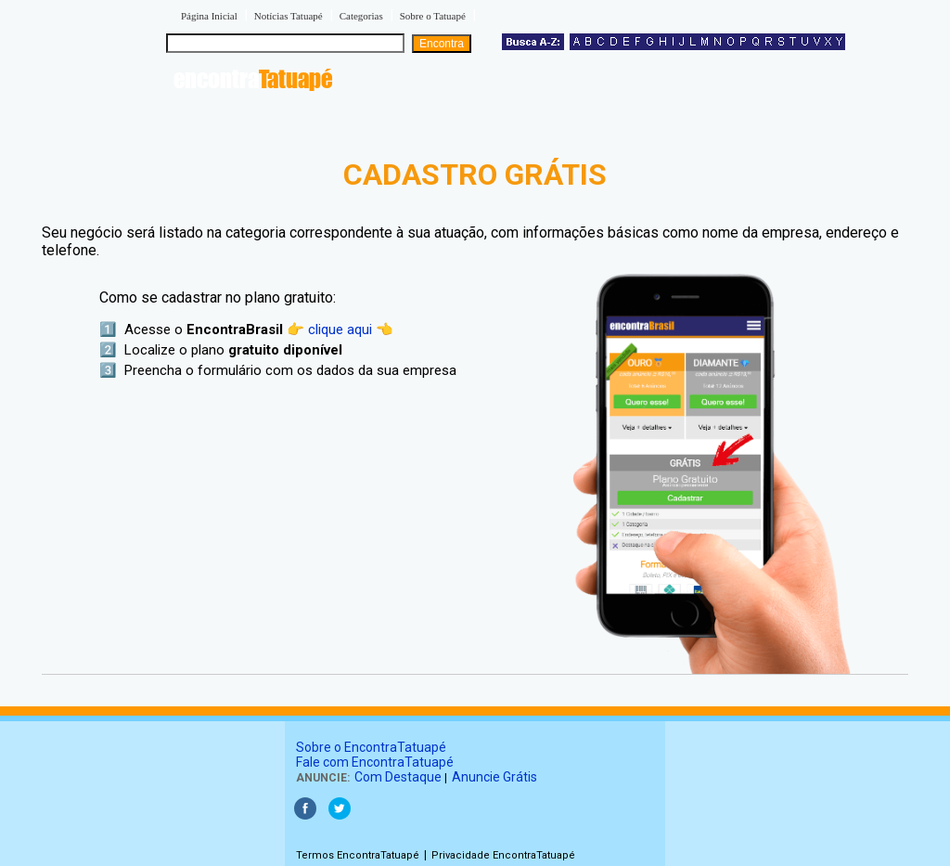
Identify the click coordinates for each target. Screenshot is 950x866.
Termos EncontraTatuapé (357, 855)
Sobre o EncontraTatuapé (371, 747)
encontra (252, 79)
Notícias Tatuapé (288, 15)
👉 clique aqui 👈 (340, 329)
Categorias (361, 15)
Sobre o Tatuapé (433, 15)
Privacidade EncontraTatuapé (503, 855)
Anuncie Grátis (494, 776)
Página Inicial (209, 15)
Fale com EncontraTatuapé (375, 762)
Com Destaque (398, 776)
